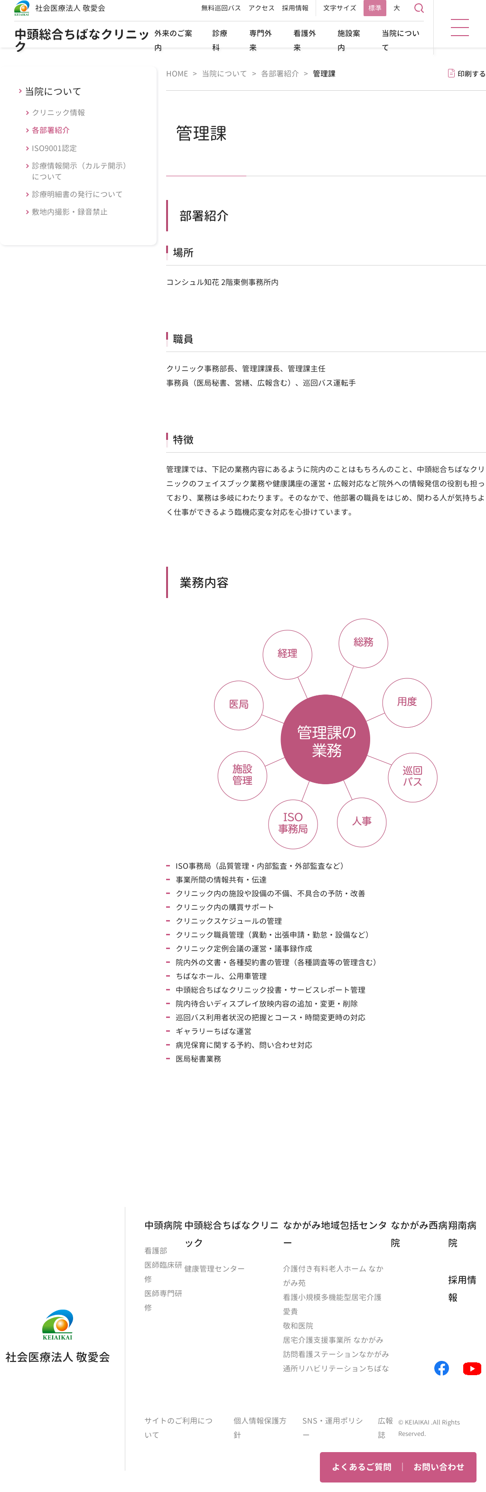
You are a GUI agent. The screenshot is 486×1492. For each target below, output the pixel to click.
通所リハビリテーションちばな (336, 1368)
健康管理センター (214, 1269)
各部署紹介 (51, 130)
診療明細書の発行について (77, 194)
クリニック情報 (58, 112)
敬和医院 (298, 1326)
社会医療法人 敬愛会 (70, 8)
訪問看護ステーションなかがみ (336, 1354)
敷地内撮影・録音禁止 (70, 212)
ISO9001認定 (54, 148)
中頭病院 (163, 1225)
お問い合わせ (439, 1467)
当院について (53, 91)
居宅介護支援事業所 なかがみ (333, 1340)
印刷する (472, 74)
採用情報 (295, 7)
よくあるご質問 (362, 1467)
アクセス (261, 7)
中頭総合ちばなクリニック (82, 40)
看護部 (155, 1250)
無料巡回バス (221, 7)
